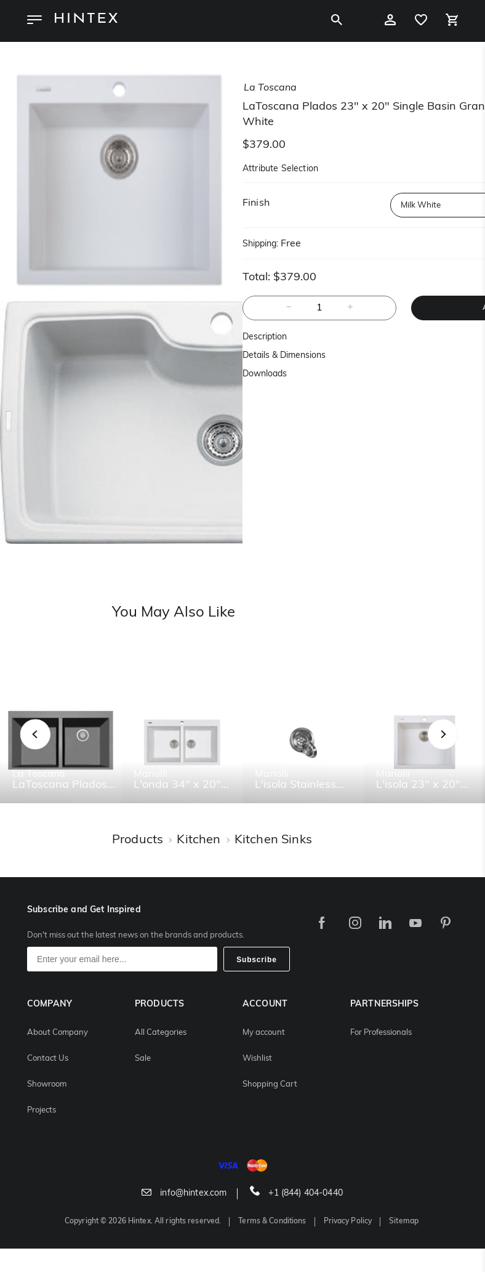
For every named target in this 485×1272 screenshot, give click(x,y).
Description (264, 337)
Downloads (264, 374)
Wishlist (257, 1059)
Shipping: (260, 244)
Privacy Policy (348, 1221)
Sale (143, 1059)
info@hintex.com (184, 1193)
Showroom (46, 1084)
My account (263, 1033)
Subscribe (256, 959)
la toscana (270, 88)
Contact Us (47, 1059)
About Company (57, 1033)
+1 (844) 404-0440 (296, 1193)
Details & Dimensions (284, 355)
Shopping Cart (269, 1084)
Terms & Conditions (272, 1221)
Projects (41, 1110)
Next (467, 748)
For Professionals (381, 1033)
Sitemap (404, 1221)
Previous (50, 748)
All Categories (160, 1033)
